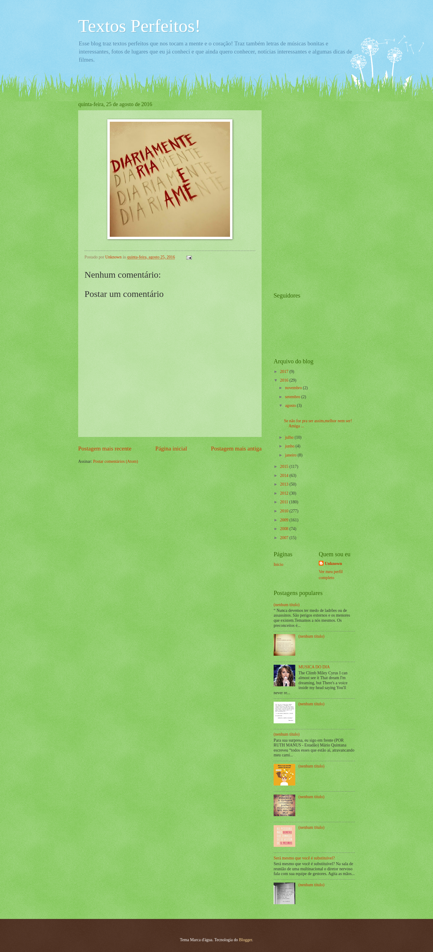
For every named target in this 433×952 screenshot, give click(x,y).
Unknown (333, 563)
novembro (294, 388)
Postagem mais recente (104, 448)
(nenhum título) (286, 605)
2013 (284, 484)
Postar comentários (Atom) (115, 461)
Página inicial (171, 448)
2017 (284, 371)
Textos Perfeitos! (139, 26)
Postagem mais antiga (236, 448)
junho (290, 446)
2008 (284, 528)
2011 (284, 502)
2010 (284, 511)
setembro (293, 397)
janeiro (291, 455)
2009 (284, 520)
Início (278, 564)
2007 (284, 538)
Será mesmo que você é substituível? (304, 858)
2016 (284, 380)
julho (290, 437)
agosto (291, 405)
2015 (284, 466)
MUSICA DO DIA (314, 667)
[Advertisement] (298, 191)
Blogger (245, 940)
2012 (284, 493)
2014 (284, 475)
